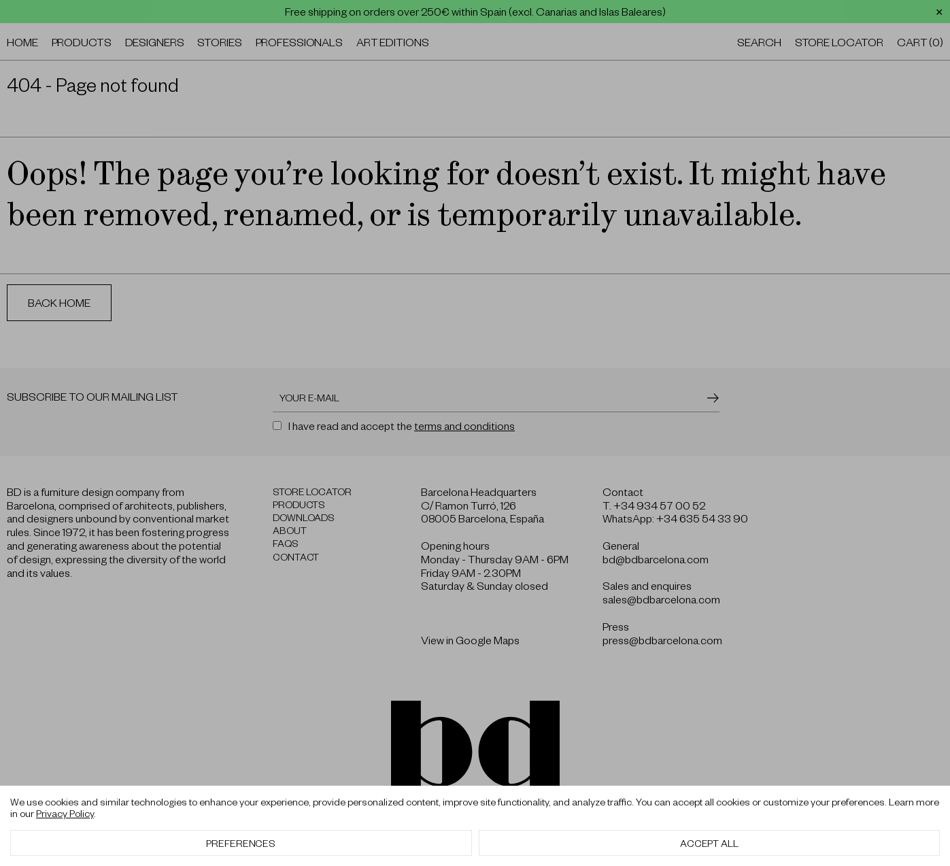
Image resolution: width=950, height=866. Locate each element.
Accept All (709, 843)
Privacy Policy (65, 813)
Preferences (240, 843)
